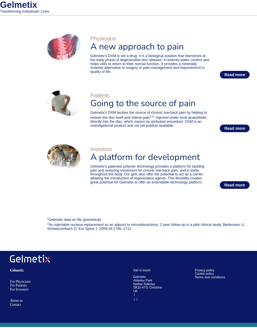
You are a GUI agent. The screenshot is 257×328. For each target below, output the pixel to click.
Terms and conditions (210, 277)
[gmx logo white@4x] (30, 257)
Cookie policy (204, 273)
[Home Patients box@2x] (63, 92)
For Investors (19, 289)
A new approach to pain (137, 47)
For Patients (18, 285)
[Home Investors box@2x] (63, 146)
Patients (100, 95)
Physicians (103, 38)
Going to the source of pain (143, 103)
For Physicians (20, 282)
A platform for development (145, 157)
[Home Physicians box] (63, 35)
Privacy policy (204, 270)
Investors (101, 149)
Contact (15, 305)
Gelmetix (17, 270)
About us (16, 301)
